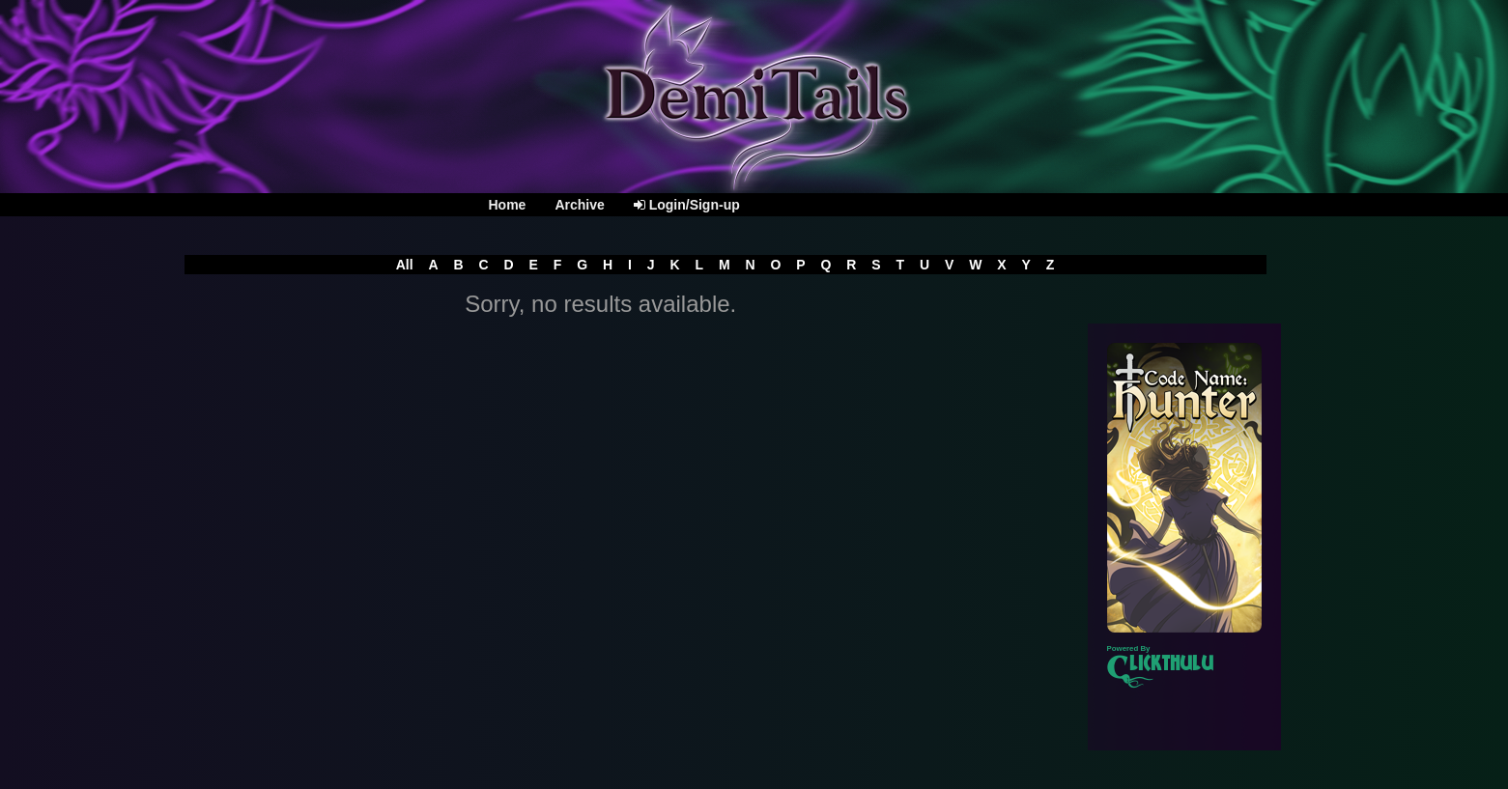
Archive (579, 204)
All (404, 264)
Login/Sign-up (687, 204)
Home (507, 204)
